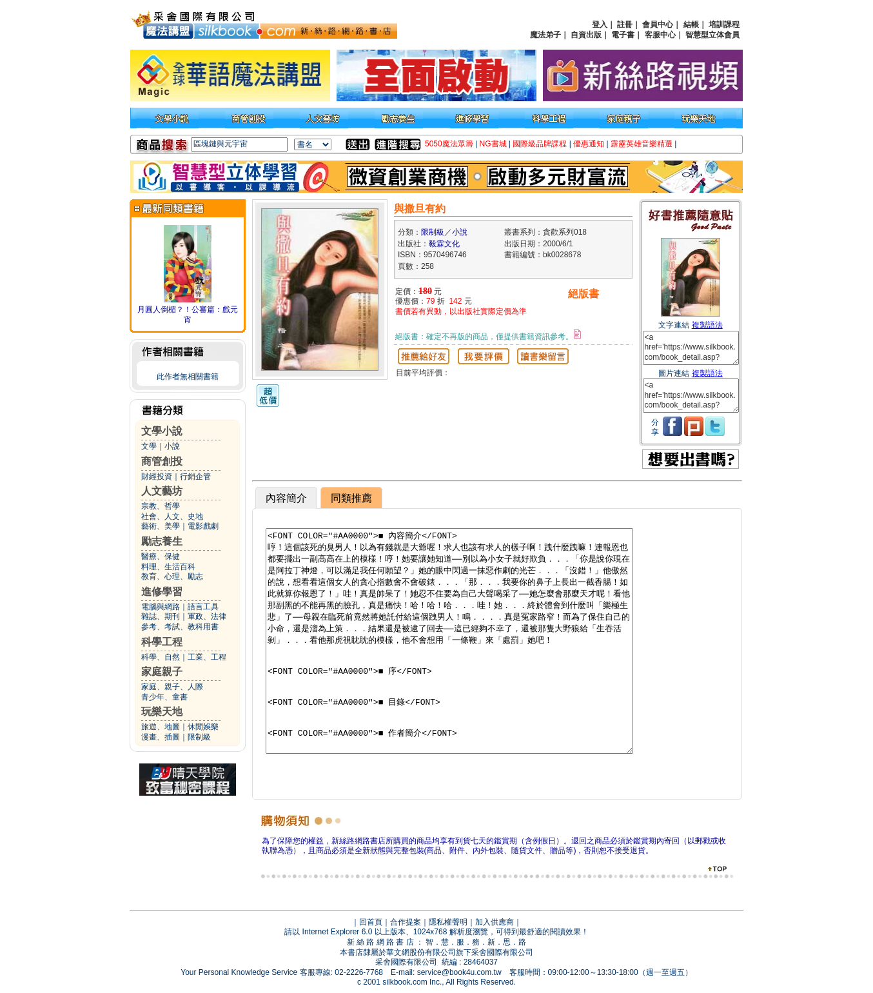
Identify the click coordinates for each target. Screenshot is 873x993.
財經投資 (156, 476)
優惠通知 (588, 143)
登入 (599, 24)
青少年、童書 (164, 697)
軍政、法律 (207, 616)
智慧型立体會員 (712, 34)
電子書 (622, 34)
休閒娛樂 (203, 726)
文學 (149, 446)
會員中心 (657, 24)
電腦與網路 (160, 606)
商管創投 (161, 461)
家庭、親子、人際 (172, 686)
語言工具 (203, 606)
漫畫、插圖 (160, 737)
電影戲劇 (203, 526)
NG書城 (493, 143)
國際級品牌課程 (540, 143)
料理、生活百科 (168, 566)
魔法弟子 (545, 34)
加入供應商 (494, 922)
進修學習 (161, 591)
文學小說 (161, 431)
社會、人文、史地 (172, 516)
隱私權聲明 (448, 922)
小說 (172, 446)
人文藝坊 (161, 491)
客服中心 (660, 34)
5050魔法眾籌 (449, 143)
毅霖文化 (444, 243)
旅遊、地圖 (160, 726)
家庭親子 (161, 671)
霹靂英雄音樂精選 (641, 143)
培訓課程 (724, 24)
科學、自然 (160, 657)
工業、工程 (207, 657)
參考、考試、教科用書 (180, 626)
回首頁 (370, 922)
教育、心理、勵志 (172, 576)
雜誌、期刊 (160, 616)
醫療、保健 (160, 556)
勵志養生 (161, 541)
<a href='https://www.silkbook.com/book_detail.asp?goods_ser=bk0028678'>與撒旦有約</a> (691, 348)
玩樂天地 (161, 711)
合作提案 (405, 922)
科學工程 (161, 641)
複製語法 (707, 324)
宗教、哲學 (160, 506)
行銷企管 (195, 476)
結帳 (691, 24)
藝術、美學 (160, 526)
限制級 (199, 737)
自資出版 (586, 34)
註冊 (625, 24)
